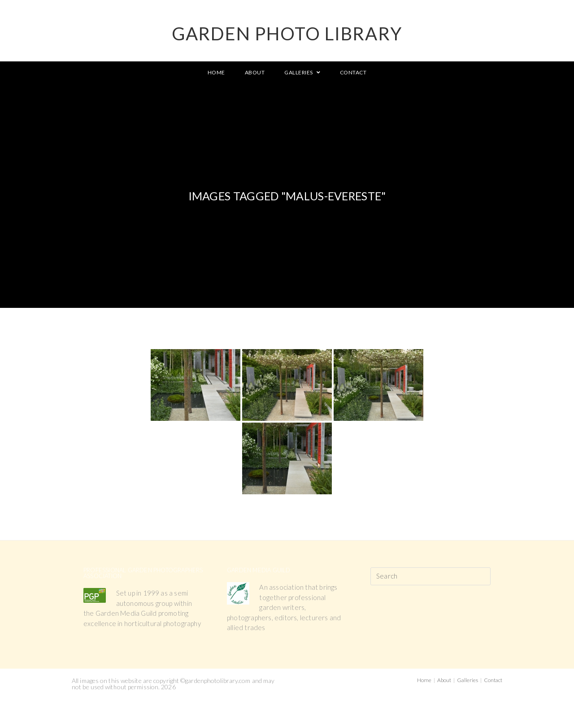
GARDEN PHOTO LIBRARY (287, 33)
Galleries (467, 680)
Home (424, 680)
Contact (493, 680)
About (444, 680)
